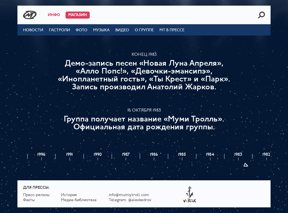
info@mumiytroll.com (129, 195)
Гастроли (59, 30)
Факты (29, 200)
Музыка (101, 30)
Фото (81, 30)
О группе (144, 30)
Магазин (77, 15)
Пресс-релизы (36, 195)
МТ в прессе (171, 30)
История (69, 195)
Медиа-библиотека (78, 200)
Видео (122, 30)
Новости (33, 30)
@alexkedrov (139, 200)
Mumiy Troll (30, 15)
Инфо (54, 15)
